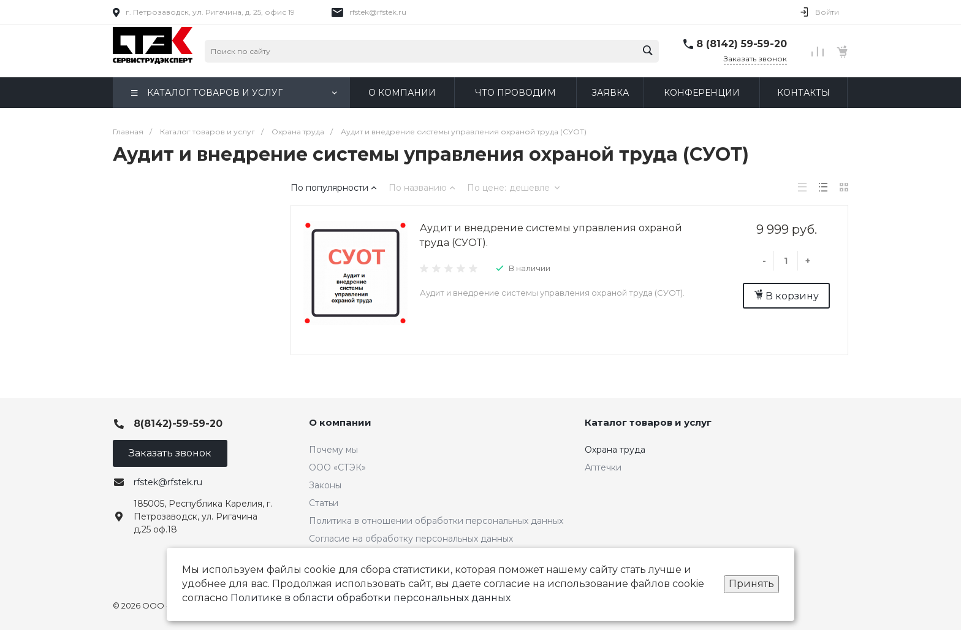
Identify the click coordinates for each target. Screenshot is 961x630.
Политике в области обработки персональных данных (370, 598)
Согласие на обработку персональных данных (411, 538)
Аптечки (603, 467)
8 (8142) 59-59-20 (741, 44)
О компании (340, 422)
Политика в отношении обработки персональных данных (436, 520)
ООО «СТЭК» (337, 467)
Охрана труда (615, 449)
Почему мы (333, 449)
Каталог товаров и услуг (648, 422)
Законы (325, 485)
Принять (751, 584)
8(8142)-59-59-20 (178, 423)
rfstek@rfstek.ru (377, 12)
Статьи (323, 503)
